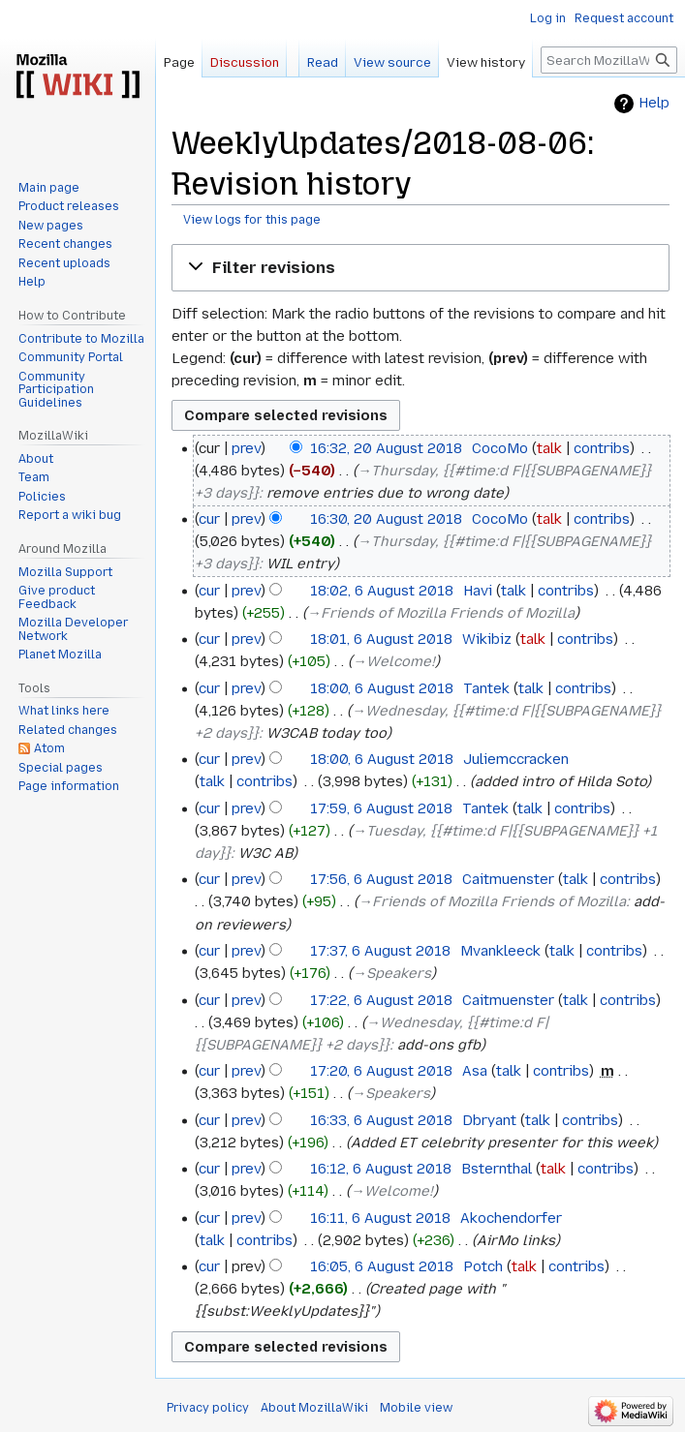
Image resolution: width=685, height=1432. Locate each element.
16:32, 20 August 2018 (386, 448)
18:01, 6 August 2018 (381, 639)
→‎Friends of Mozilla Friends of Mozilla (441, 613)
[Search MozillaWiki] (609, 60)
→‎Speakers (392, 973)
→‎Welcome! (394, 661)
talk (549, 448)
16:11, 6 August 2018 (380, 1218)
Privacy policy (208, 1408)
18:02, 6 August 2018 (381, 590)
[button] (420, 267)
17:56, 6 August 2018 (381, 879)
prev (246, 448)
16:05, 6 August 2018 (381, 1266)
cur (209, 519)
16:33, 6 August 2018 (381, 1120)
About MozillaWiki (314, 1408)
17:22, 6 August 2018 (381, 1000)
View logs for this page (252, 220)
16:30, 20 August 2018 (386, 519)
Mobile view (416, 1408)
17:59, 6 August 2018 (381, 808)
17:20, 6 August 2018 (381, 1071)
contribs (602, 448)
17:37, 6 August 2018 (380, 951)
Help (653, 103)
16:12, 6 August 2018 (380, 1168)
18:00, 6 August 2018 (381, 688)
